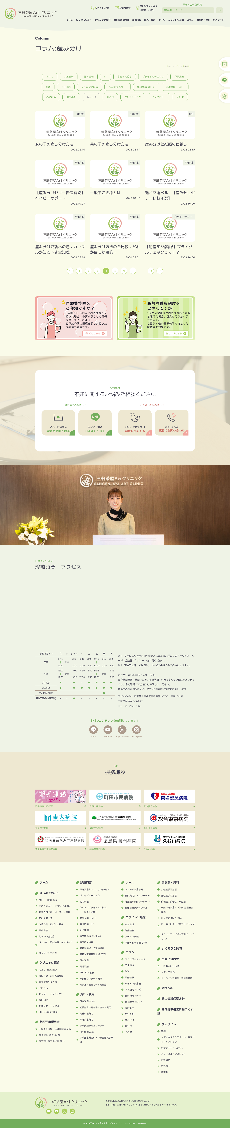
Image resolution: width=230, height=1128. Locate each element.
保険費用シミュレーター (92, 1025)
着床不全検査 (86, 942)
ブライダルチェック (153, 76)
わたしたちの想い (48, 969)
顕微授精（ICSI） (175, 86)
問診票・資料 (203, 19)
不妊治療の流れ (47, 918)
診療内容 (136, 19)
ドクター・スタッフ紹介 (51, 993)
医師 (163, 1031)
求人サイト (218, 19)
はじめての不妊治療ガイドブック (56, 942)
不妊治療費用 (86, 1019)
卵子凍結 (179, 76)
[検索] (219, 10)
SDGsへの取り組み (48, 1012)
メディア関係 (168, 972)
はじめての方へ (84, 19)
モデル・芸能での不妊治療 (93, 984)
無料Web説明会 (121, 19)
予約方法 (43, 930)
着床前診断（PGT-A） (91, 936)
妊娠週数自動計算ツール (137, 901)
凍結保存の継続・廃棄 (91, 978)
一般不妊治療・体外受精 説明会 (55, 1028)
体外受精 (89, 76)
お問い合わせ (122, 7)
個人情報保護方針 (173, 999)
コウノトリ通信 (176, 19)
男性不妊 (71, 97)
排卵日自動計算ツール (136, 907)
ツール (161, 19)
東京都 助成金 (87, 1031)
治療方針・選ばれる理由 (51, 924)
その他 (180, 97)
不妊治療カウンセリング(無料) (54, 906)
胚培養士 (165, 1065)
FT (105, 76)
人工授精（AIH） (117, 86)
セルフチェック (132, 97)
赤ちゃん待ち (124, 76)
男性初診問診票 (169, 895)
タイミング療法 (89, 86)
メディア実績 (131, 936)
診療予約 (167, 988)
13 (150, 270)
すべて (49, 76)
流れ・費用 (149, 19)
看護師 (164, 1071)
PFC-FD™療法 (87, 972)
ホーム (69, 19)
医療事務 (165, 1059)
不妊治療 (66, 86)
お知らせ (129, 924)
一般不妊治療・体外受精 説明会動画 (177, 909)
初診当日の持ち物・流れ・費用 (54, 912)
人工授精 (68, 76)
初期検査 (84, 901)
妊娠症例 (129, 930)
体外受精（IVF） (146, 86)
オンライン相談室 (48, 952)
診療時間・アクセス (49, 1005)
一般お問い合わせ (170, 966)
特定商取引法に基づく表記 (175, 1011)
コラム (190, 19)
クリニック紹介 (103, 19)
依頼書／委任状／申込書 (173, 901)
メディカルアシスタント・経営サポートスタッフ (178, 1039)
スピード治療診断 (48, 900)
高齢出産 (51, 97)
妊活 (48, 86)
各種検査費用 (86, 1013)
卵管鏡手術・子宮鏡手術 (92, 948)
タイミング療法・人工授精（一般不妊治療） (93, 909)
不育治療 (84, 960)
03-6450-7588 (148, 5)
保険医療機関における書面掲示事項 (96, 1040)
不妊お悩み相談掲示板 (136, 942)
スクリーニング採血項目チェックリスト (178, 936)
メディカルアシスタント (173, 1053)
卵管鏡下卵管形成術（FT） (52, 1040)
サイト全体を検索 (192, 4)
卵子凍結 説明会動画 (49, 1034)
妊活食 (110, 97)
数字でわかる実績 (48, 981)
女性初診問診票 (169, 889)
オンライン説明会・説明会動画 (176, 978)
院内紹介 (43, 999)
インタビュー (159, 97)
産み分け (186, 66)
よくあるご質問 (100, 7)
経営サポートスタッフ (172, 1047)
